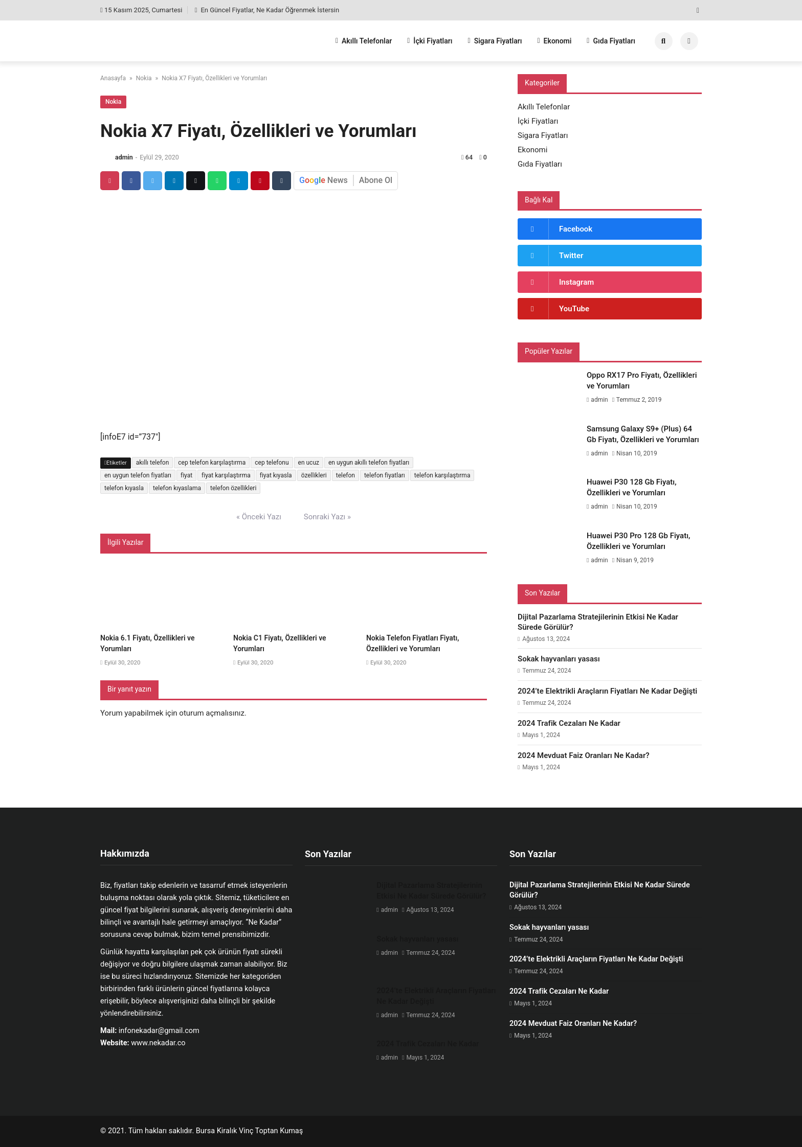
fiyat (186, 475)
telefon (345, 475)
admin (124, 157)
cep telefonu (271, 462)
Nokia (144, 78)
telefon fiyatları (384, 475)
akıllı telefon (152, 462)
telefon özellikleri (233, 488)
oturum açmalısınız (211, 713)
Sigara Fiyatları (495, 41)
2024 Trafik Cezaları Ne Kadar (569, 723)
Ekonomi (554, 41)
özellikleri (314, 475)
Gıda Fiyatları (611, 41)
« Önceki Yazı (258, 516)
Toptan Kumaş (279, 1131)
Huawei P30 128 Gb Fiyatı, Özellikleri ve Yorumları (632, 487)
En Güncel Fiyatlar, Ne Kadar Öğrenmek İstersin (267, 10)
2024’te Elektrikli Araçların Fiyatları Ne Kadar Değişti (607, 691)
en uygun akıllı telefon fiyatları (368, 462)
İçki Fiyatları (429, 41)
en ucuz (308, 462)
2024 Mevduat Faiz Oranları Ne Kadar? (584, 755)
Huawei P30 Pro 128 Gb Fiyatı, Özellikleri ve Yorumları (638, 541)
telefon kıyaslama (177, 488)
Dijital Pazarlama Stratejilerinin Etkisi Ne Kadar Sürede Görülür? (598, 622)
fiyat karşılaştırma (226, 475)
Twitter (571, 255)
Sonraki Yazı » (327, 516)
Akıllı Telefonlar (364, 41)
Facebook (575, 229)
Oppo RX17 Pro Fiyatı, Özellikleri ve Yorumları (642, 381)
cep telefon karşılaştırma (212, 462)
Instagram (576, 282)
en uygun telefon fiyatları (137, 475)
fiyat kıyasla (276, 475)
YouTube (574, 308)
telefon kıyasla (124, 488)
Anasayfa (113, 78)
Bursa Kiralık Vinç (224, 1131)
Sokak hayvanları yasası (559, 658)
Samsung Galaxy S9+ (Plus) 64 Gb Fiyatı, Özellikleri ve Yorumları (643, 434)
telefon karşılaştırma (442, 475)
